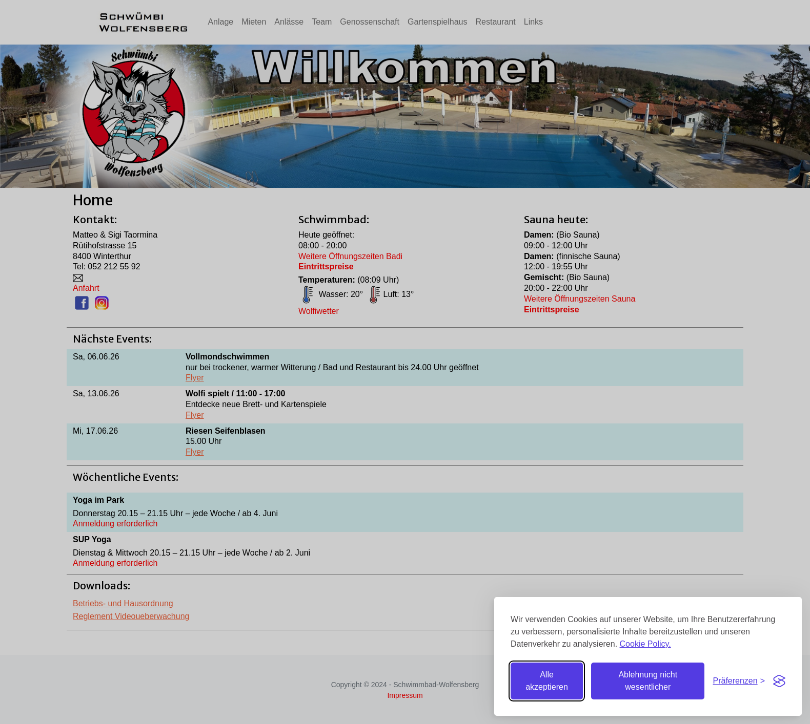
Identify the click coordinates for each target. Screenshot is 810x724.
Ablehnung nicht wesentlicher (647, 680)
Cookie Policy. (645, 644)
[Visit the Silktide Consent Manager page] (779, 681)
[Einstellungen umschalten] (739, 681)
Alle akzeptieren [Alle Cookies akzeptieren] (546, 680)
